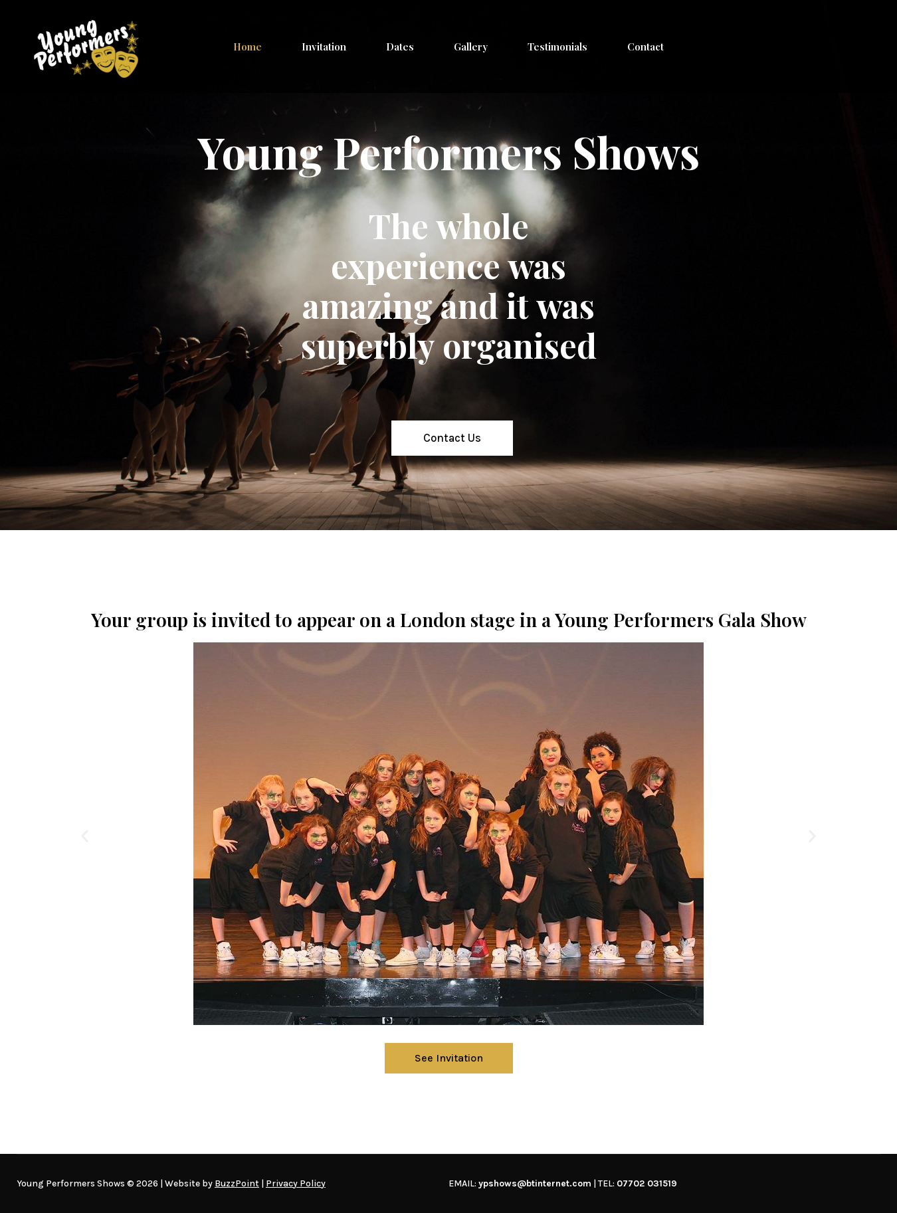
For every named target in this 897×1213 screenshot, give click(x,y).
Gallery (471, 46)
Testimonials (557, 46)
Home (247, 46)
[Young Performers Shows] (86, 46)
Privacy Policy (296, 1183)
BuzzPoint (237, 1183)
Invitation (324, 46)
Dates (400, 46)
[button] (84, 836)
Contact (645, 46)
